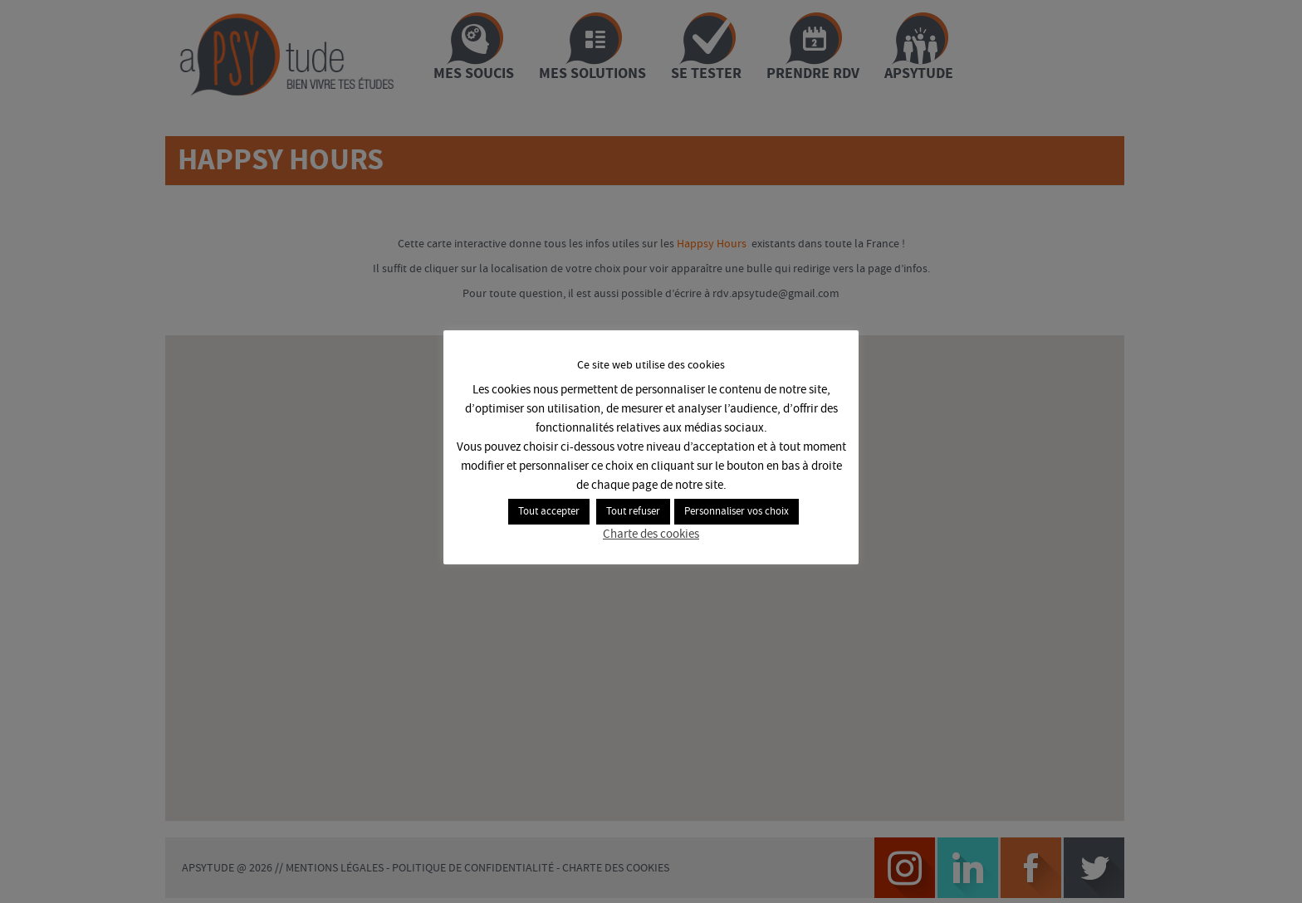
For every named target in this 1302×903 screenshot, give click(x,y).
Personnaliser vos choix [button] (736, 513)
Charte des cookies (651, 536)
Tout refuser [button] (633, 513)
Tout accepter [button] (549, 513)
